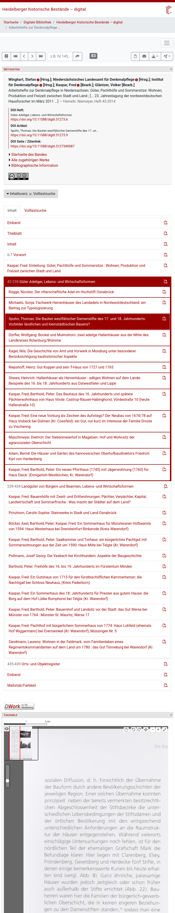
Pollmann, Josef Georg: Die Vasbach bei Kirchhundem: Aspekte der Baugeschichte (75, 556)
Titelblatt (14, 233)
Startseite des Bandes (29, 154)
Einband (13, 223)
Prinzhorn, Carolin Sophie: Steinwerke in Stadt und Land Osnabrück (62, 513)
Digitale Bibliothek (37, 22)
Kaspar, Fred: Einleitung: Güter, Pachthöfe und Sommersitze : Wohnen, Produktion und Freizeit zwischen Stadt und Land (76, 268)
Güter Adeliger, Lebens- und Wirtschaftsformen (51, 282)
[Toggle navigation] (166, 43)
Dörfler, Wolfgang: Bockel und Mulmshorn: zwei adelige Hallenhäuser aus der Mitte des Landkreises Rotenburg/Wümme (79, 338)
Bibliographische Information (34, 165)
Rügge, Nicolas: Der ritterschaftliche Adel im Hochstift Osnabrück (61, 292)
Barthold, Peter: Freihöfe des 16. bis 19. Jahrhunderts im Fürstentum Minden (70, 566)
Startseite (11, 22)
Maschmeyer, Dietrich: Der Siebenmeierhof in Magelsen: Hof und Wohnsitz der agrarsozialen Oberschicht (72, 440)
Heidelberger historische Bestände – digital (44, 9)
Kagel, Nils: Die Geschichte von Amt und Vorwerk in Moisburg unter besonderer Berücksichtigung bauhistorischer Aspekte (72, 354)
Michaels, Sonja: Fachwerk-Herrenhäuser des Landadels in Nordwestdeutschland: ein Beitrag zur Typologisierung (77, 305)
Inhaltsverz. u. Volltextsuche (31, 194)
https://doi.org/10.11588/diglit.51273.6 (39, 119)
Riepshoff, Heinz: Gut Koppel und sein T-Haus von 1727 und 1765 (61, 367)
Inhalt (12, 210)
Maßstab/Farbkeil (21, 685)
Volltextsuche (35, 210)
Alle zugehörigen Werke (30, 160)
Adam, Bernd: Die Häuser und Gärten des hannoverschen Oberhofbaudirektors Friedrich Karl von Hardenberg (79, 456)
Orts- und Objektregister (33, 664)
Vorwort (16, 255)
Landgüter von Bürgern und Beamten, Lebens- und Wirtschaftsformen (70, 486)
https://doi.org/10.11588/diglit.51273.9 (39, 135)
